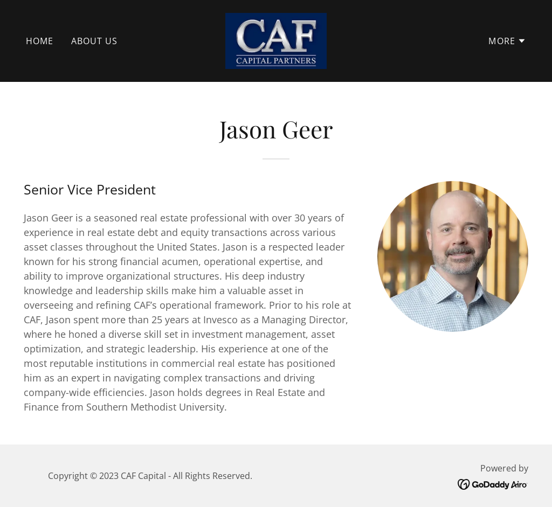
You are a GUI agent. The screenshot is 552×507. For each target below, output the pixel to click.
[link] (275, 39)
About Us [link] (94, 41)
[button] (507, 40)
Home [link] (40, 41)
